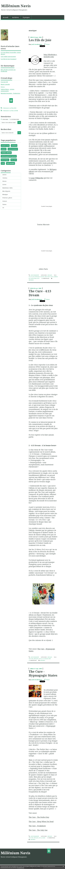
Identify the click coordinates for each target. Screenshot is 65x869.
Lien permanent (34, 275)
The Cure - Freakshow (37, 826)
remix (43, 837)
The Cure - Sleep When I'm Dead (41, 821)
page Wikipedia (37, 178)
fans (49, 658)
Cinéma (4, 178)
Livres (4, 184)
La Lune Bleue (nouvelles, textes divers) (11, 53)
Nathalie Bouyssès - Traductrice (10, 93)
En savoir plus (20, 867)
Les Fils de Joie (40, 40)
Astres (4, 174)
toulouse (14, 145)
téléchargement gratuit (9, 156)
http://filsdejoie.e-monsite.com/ (50, 55)
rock (3, 163)
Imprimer (42, 660)
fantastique (5, 160)
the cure (13, 160)
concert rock (5, 145)
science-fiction (6, 152)
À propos (26, 17)
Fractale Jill (4, 82)
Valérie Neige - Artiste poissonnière (7, 90)
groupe (42, 276)
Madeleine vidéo (7, 188)
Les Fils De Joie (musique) (8, 59)
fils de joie (32, 276)
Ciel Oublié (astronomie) (8, 56)
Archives (15, 17)
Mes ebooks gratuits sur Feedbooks (8, 70)
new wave (47, 276)
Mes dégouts (6, 191)
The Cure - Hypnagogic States (42, 650)
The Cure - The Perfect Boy (39, 817)
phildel (4, 149)
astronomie (10, 163)
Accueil (5, 17)
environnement (12, 149)
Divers (4, 181)
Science (4, 201)
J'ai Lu (3, 87)
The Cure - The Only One (38, 830)
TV (3, 208)
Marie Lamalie (5, 84)
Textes (4, 204)
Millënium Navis (16, 5)
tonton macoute (34, 278)
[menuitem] (5, 17)
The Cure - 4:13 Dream (40, 293)
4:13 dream (45, 658)
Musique (5, 194)
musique (37, 276)
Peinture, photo (7, 198)
